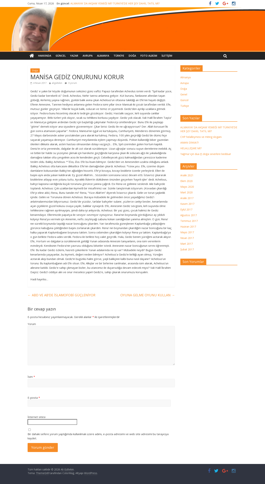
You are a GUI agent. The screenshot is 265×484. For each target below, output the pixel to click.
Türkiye (119, 55)
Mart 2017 (186, 243)
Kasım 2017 (187, 204)
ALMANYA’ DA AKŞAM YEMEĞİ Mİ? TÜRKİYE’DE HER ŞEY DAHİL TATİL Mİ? (115, 3)
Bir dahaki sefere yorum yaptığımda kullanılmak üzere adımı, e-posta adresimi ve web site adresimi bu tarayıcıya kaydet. (98, 436)
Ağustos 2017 (188, 215)
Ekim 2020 (186, 181)
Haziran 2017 (188, 226)
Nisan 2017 (187, 238)
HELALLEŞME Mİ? (191, 148)
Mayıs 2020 (187, 186)
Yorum (32, 324)
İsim (31, 376)
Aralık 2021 (186, 175)
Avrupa (88, 55)
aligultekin (57, 83)
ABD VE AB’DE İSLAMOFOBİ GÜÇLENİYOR (61, 295)
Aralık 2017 (186, 198)
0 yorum (71, 83)
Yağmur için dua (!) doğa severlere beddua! (205, 154)
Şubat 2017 (187, 249)
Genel (183, 94)
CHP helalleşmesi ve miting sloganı (201, 137)
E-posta (34, 397)
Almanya (103, 55)
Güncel (61, 55)
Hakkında (44, 55)
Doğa (132, 55)
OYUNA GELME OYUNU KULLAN (147, 295)
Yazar (74, 55)
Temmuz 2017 (189, 221)
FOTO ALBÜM (148, 55)
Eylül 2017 (186, 209)
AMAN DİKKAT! (189, 142)
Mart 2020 (186, 192)
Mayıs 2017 (187, 232)
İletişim (167, 55)
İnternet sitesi (36, 417)
